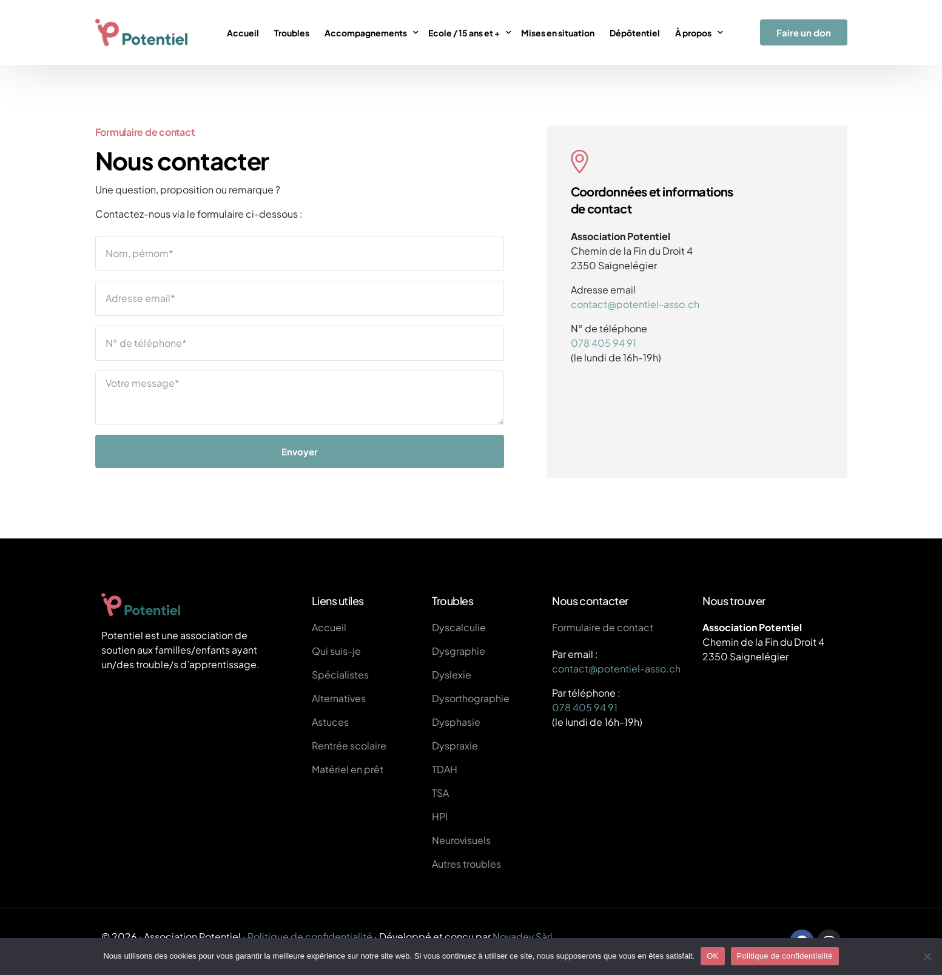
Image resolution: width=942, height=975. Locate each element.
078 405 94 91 (603, 343)
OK (712, 955)
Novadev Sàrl (523, 936)
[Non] (927, 956)
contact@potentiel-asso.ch (635, 304)
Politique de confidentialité (309, 936)
